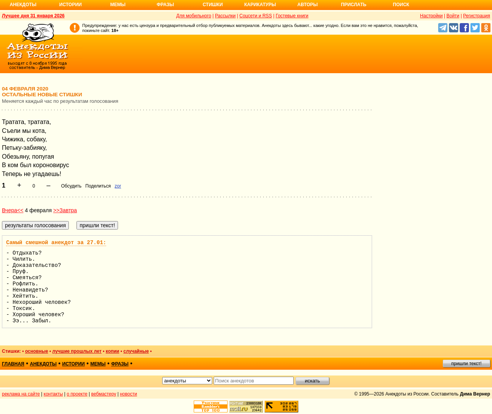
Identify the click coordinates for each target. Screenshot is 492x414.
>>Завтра (65, 210)
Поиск (401, 4)
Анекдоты (23, 4)
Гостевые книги (292, 15)
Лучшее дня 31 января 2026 (33, 15)
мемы (98, 364)
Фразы (165, 4)
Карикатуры (260, 4)
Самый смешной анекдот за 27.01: (56, 243)
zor (118, 186)
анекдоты (43, 364)
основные (36, 351)
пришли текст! (466, 363)
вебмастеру (103, 394)
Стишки (213, 4)
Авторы (308, 4)
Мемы (118, 4)
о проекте (77, 394)
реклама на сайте (21, 394)
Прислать (353, 4)
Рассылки (225, 15)
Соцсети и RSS (255, 15)
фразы (119, 364)
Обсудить (71, 186)
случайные (136, 351)
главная (13, 364)
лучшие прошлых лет (76, 351)
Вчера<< (12, 210)
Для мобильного (193, 15)
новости (128, 394)
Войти (452, 15)
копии (112, 351)
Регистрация (476, 15)
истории (73, 364)
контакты (53, 394)
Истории (70, 4)
